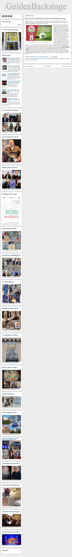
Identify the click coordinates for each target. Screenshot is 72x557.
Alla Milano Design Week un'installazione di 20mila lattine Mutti (13, 99)
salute (26, 60)
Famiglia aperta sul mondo (37, 58)
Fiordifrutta (50, 58)
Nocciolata (60, 58)
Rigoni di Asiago (66, 58)
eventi (30, 58)
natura (56, 58)
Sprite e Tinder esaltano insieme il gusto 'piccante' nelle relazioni (14, 82)
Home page (47, 66)
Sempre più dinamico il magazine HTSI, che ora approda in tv (10, 439)
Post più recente (29, 66)
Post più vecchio (66, 66)
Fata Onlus (45, 58)
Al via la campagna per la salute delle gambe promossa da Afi (13, 74)
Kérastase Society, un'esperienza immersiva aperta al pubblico (14, 59)
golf (53, 58)
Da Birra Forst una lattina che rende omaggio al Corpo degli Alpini (13, 91)
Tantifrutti (30, 60)
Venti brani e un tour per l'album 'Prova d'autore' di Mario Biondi (13, 66)
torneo (36, 60)
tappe (33, 60)
